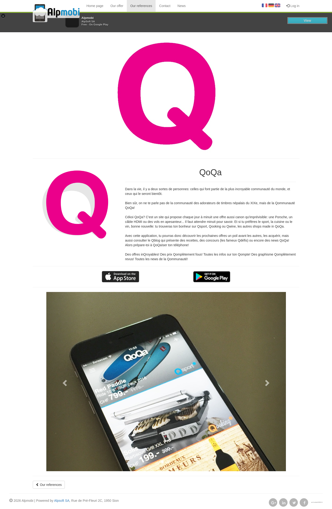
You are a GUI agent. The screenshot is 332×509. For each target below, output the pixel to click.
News (182, 6)
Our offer (116, 6)
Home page (95, 6)
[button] (64, 381)
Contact (164, 6)
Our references (141, 6)
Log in (292, 6)
